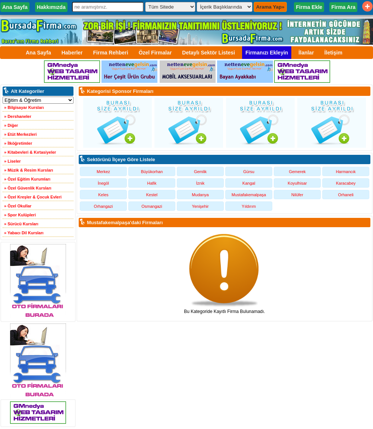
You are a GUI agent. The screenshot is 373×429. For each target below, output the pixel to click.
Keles (103, 194)
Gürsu (248, 171)
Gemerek (297, 171)
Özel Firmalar (155, 53)
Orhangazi (103, 206)
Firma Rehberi (110, 53)
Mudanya (200, 194)
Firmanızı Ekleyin (266, 53)
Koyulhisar (297, 183)
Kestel (152, 194)
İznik (200, 183)
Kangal (248, 183)
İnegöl (103, 183)
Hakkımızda (51, 7)
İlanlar (306, 53)
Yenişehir (200, 206)
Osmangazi (151, 206)
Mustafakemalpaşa (249, 194)
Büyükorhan (152, 171)
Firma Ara (343, 7)
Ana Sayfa (15, 7)
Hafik (151, 183)
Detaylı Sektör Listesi (208, 53)
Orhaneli (346, 194)
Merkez (103, 171)
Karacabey (346, 183)
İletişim (333, 53)
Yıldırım (249, 206)
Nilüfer (297, 194)
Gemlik (200, 171)
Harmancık (345, 171)
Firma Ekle (309, 7)
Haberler (72, 53)
